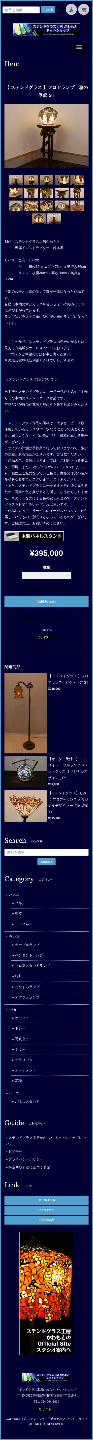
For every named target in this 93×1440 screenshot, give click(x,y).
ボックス (22, 1018)
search (48, 10)
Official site (46, 1200)
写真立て (22, 1039)
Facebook (46, 1220)
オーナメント (25, 1070)
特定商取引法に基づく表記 (29, 1167)
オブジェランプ (27, 997)
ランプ (14, 937)
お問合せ (15, 1151)
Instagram (46, 1210)
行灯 (18, 976)
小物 (12, 1010)
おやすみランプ (27, 987)
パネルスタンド (27, 1102)
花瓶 (18, 1081)
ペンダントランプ (29, 955)
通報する (46, 629)
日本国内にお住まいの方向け (46, 618)
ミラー (20, 1049)
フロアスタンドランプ (32, 966)
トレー (20, 1028)
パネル (14, 895)
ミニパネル (23, 924)
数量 (46, 567)
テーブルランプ (27, 945)
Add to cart (46, 601)
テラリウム (23, 1060)
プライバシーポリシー (25, 1159)
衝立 (18, 913)
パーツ (14, 1093)
